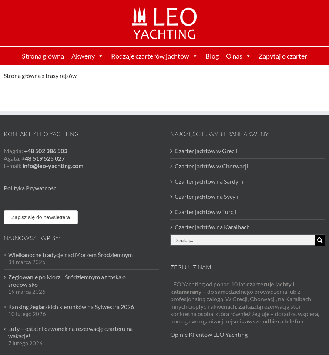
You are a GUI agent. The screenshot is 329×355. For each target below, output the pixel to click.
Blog (212, 56)
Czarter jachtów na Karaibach (212, 226)
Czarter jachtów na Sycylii (207, 196)
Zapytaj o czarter (283, 56)
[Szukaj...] (242, 240)
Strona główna (43, 56)
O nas (238, 56)
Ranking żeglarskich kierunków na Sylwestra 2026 (71, 306)
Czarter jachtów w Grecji (206, 150)
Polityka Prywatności (31, 187)
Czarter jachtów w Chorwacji (211, 166)
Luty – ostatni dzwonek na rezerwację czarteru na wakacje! (70, 332)
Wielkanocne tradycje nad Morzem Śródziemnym (70, 254)
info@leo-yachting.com (53, 165)
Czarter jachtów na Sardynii (210, 181)
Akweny (87, 56)
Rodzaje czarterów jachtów (154, 56)
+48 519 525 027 (43, 158)
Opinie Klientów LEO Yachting (209, 334)
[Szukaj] (320, 240)
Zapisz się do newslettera (40, 217)
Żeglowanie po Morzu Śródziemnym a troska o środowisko (67, 280)
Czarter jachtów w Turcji (205, 211)
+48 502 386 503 (45, 150)
